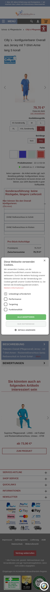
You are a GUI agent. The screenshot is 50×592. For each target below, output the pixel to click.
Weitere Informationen (14, 288)
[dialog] (25, 296)
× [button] (44, 261)
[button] (25, 330)
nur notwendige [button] (25, 324)
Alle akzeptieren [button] (25, 317)
